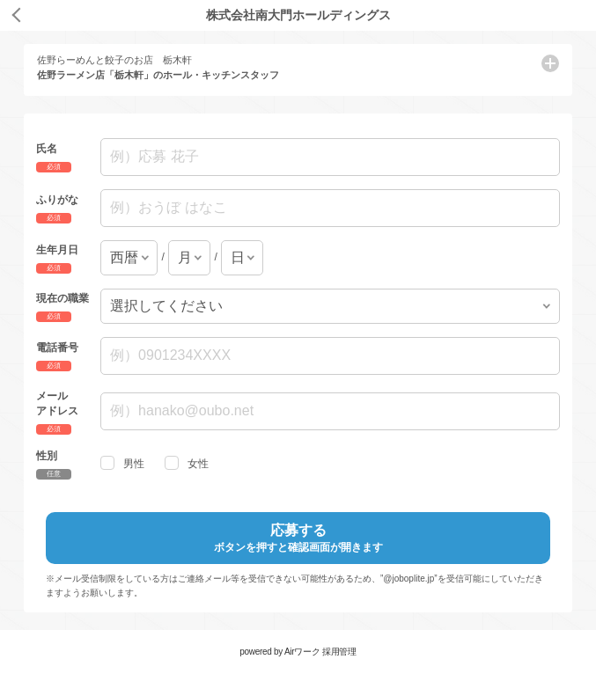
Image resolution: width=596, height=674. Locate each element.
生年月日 (57, 249)
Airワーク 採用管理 (320, 651)
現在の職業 (62, 297)
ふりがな (57, 200)
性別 (46, 455)
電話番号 (57, 347)
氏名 (46, 149)
